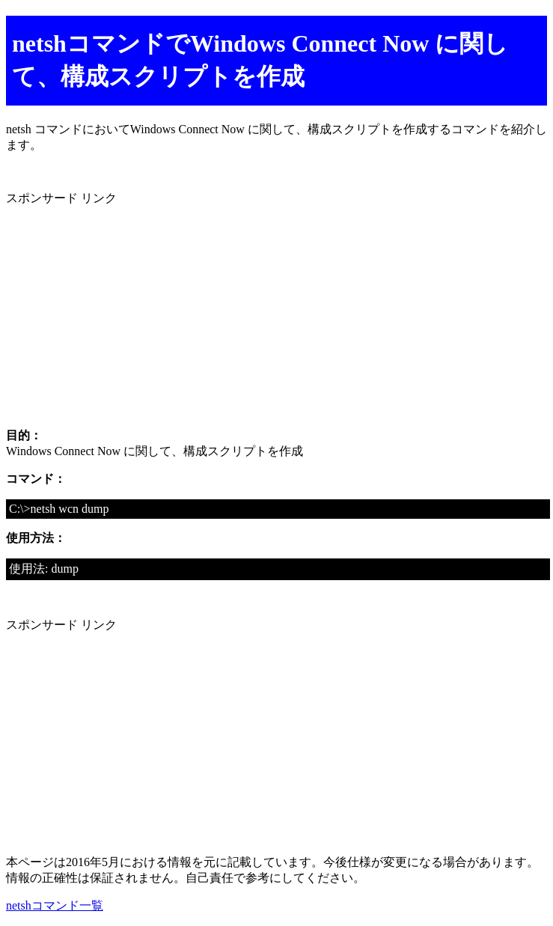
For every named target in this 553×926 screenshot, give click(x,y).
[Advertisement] (276, 311)
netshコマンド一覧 (54, 905)
